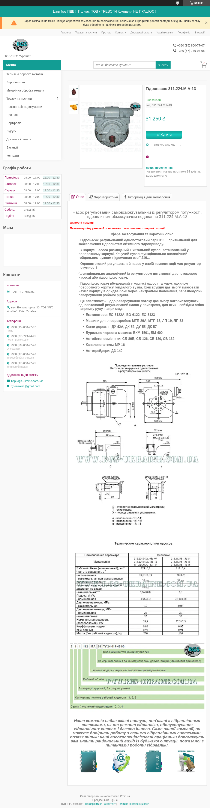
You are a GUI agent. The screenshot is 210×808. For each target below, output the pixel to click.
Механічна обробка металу (25, 90)
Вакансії (200, 32)
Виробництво (15, 82)
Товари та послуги (86, 32)
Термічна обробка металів (24, 74)
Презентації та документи (24, 106)
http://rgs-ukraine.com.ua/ (27, 381)
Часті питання (164, 32)
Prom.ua (125, 796)
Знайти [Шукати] (163, 65)
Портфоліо (183, 32)
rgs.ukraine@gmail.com (25, 386)
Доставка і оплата (141, 32)
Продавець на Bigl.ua (105, 800)
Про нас (106, 32)
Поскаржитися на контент (100, 803)
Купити (166, 135)
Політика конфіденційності (133, 803)
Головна (66, 32)
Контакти (121, 32)
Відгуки (11, 131)
